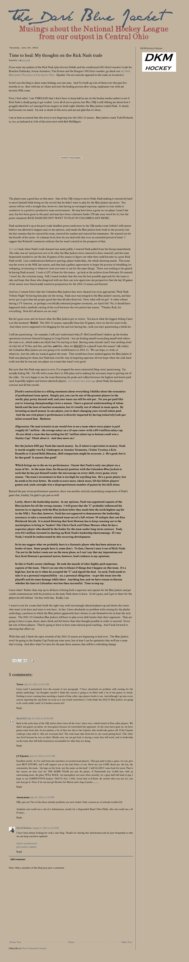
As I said (13, 249)
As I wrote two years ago (82, 381)
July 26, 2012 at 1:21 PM (42, 797)
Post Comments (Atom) (34, 948)
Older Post (126, 942)
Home (71, 942)
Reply (19, 708)
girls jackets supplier (26, 847)
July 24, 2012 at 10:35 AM (40, 718)
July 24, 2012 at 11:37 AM (42, 756)
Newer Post (15, 942)
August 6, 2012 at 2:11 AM (45, 828)
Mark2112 (21, 718)
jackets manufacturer (26, 843)
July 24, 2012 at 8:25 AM (36, 684)
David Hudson (24, 828)
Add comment (17, 859)
